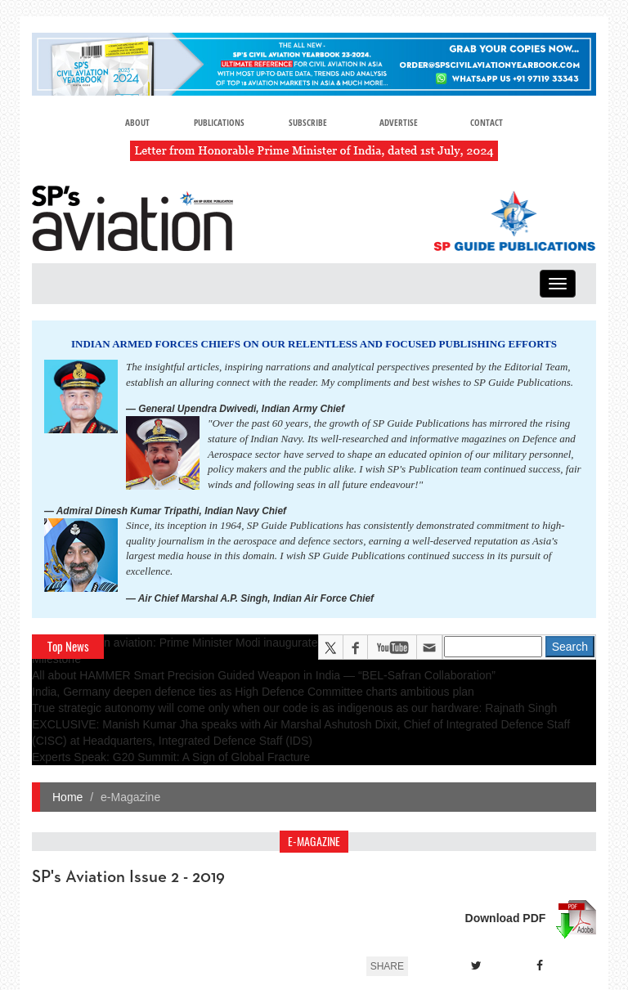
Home (67, 797)
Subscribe (308, 122)
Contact (486, 122)
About (137, 122)
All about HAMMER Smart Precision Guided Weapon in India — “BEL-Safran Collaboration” (264, 675)
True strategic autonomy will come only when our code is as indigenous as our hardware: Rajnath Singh (294, 708)
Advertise (398, 122)
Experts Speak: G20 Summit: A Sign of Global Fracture (171, 757)
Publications (219, 122)
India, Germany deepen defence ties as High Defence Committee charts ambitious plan (253, 691)
